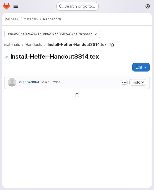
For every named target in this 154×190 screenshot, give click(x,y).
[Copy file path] (112, 44)
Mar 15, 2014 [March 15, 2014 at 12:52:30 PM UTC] (50, 82)
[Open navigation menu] (15, 6)
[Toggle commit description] (124, 82)
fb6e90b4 (28, 82)
